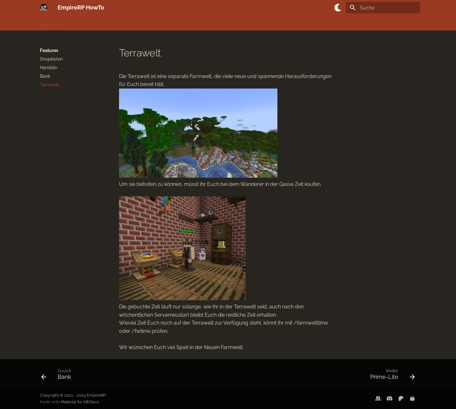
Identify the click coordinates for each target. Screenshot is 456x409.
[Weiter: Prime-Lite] (390, 376)
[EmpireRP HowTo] (43, 7)
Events (321, 23)
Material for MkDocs (80, 401)
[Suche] (383, 7)
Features (206, 23)
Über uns (49, 23)
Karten (299, 23)
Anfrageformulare (353, 23)
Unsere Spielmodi (85, 23)
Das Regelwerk (126, 23)
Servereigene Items (170, 23)
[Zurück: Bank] (58, 376)
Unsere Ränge (237, 23)
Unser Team (272, 23)
